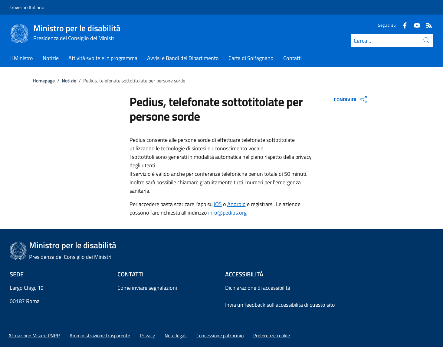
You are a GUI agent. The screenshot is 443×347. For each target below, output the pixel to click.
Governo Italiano (27, 7)
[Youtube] (415, 25)
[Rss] (427, 25)
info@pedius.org (227, 213)
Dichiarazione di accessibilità (257, 288)
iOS (218, 204)
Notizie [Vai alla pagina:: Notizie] (69, 80)
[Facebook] (402, 25)
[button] (271, 335)
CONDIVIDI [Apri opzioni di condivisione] (351, 99)
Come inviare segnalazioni (147, 288)
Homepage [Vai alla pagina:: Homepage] (44, 80)
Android (236, 204)
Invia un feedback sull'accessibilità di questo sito (280, 305)
